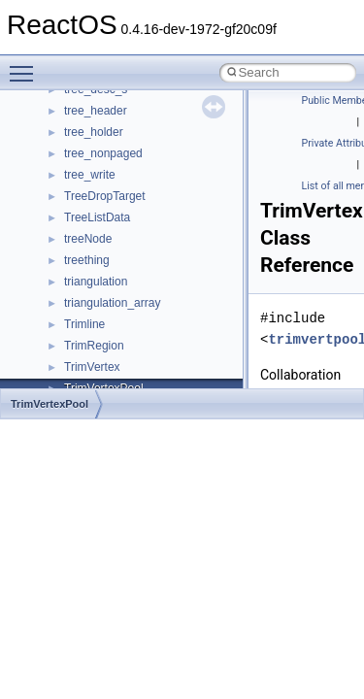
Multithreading (69, 319)
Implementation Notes (90, 362)
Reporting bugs (72, 255)
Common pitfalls (74, 212)
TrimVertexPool (49, 404)
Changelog (61, 148)
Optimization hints (79, 341)
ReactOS (41, 106)
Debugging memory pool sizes (111, 234)
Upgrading (59, 127)
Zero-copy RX (69, 276)
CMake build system (85, 191)
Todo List (56, 383)
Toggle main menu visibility (26, 65)
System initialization (84, 298)
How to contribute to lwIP (97, 170)
